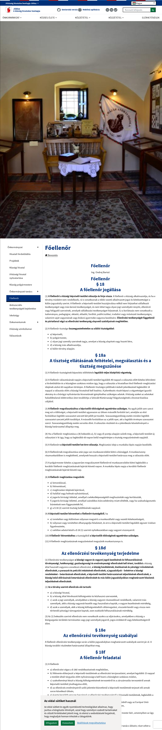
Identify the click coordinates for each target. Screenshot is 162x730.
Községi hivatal (17, 267)
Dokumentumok (17, 322)
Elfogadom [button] (51, 722)
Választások (15, 335)
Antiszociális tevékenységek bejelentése (22, 306)
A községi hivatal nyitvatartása (17, 276)
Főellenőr (14, 298)
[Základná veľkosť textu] (111, 10)
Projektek (14, 260)
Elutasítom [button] (67, 722)
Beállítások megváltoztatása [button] (91, 723)
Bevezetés (51, 255)
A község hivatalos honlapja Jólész (22, 3)
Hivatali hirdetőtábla (20, 254)
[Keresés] (153, 10)
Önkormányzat (15, 247)
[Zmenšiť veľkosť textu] (107, 10)
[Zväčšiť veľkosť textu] (115, 10)
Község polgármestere (20, 284)
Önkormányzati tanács (20, 291)
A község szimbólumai (20, 328)
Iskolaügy (14, 315)
